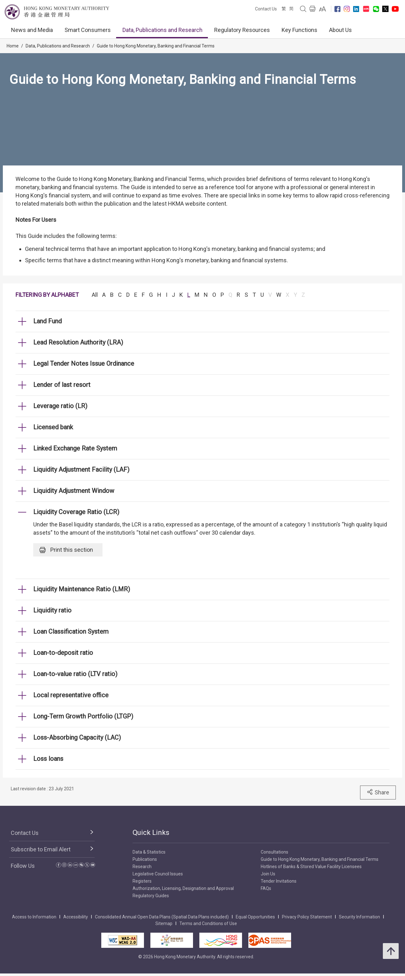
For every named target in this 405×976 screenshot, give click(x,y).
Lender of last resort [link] (61, 385)
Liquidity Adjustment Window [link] (73, 490)
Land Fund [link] (47, 321)
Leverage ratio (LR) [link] (60, 406)
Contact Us (266, 8)
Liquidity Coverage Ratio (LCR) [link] (76, 512)
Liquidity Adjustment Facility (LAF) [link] (81, 469)
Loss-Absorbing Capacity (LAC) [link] (77, 737)
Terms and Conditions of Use (208, 923)
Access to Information (34, 916)
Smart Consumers (88, 30)
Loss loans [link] (48, 758)
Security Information (359, 916)
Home (13, 45)
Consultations (274, 852)
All (95, 294)
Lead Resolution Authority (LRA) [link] (78, 342)
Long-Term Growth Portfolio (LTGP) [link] (83, 716)
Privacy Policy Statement (307, 916)
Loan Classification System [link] (71, 631)
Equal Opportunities (255, 916)
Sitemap (163, 923)
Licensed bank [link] (53, 427)
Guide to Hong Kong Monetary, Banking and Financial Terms (156, 45)
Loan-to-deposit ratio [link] (63, 652)
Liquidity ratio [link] (52, 610)
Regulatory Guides (151, 895)
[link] (322, 9)
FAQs (266, 888)
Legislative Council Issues (158, 873)
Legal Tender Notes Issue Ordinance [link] (83, 363)
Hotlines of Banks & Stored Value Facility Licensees (311, 866)
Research (142, 866)
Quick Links (151, 832)
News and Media (32, 30)
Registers (142, 881)
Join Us (268, 873)
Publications (145, 859)
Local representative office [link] (71, 695)
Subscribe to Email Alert (41, 849)
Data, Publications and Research (162, 30)
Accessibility (75, 916)
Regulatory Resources (242, 30)
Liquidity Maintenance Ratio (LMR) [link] (81, 589)
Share (378, 792)
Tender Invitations (278, 881)
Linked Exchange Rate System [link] (75, 448)
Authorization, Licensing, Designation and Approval (183, 888)
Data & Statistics (149, 852)
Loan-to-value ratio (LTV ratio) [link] (75, 674)
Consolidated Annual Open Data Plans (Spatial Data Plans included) (162, 916)
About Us (340, 30)
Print (66, 549)
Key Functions (299, 30)
